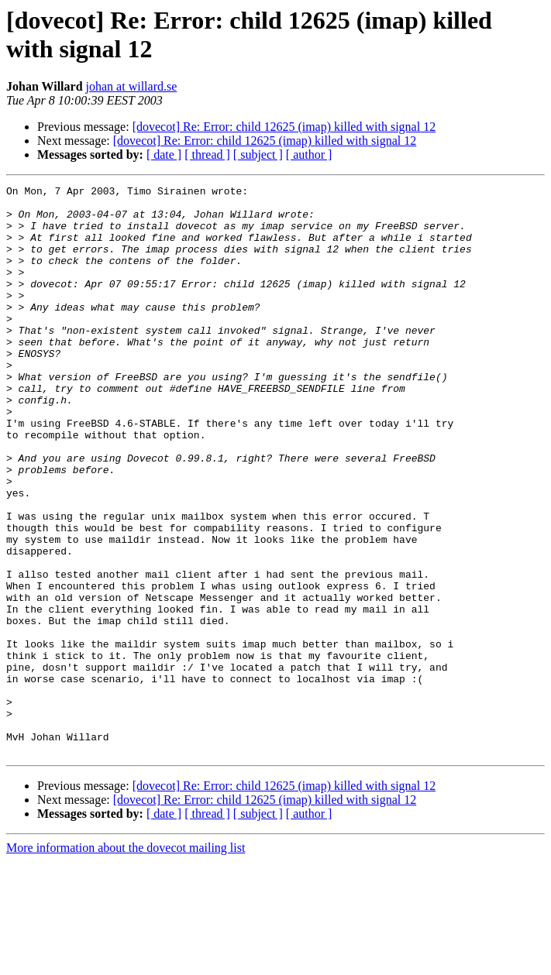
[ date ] (163, 154)
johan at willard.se (131, 86)
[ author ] (309, 154)
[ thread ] (207, 154)
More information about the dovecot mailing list (125, 961)
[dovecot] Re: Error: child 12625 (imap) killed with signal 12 (284, 126)
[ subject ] (258, 154)
